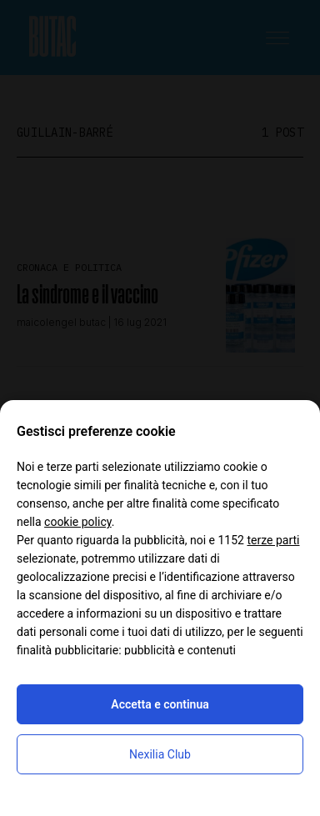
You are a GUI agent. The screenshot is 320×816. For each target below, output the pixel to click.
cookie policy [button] (78, 521)
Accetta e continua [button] (159, 704)
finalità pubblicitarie (67, 650)
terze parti (273, 540)
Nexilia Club (160, 754)
